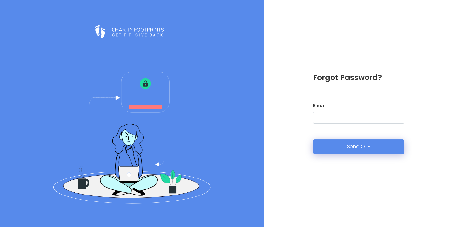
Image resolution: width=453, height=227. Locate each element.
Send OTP (359, 146)
